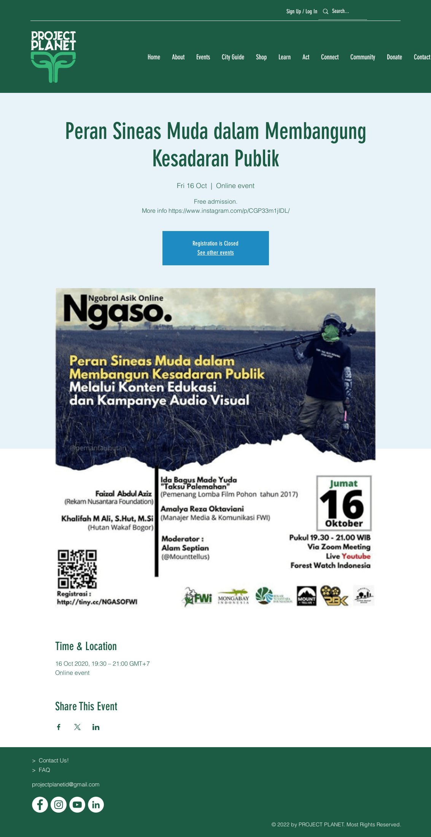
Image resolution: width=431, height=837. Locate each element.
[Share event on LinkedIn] (96, 727)
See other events (215, 252)
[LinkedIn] (96, 805)
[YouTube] (77, 805)
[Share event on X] (77, 727)
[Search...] (341, 11)
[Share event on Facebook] (58, 727)
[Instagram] (59, 805)
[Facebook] (40, 805)
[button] (178, 57)
